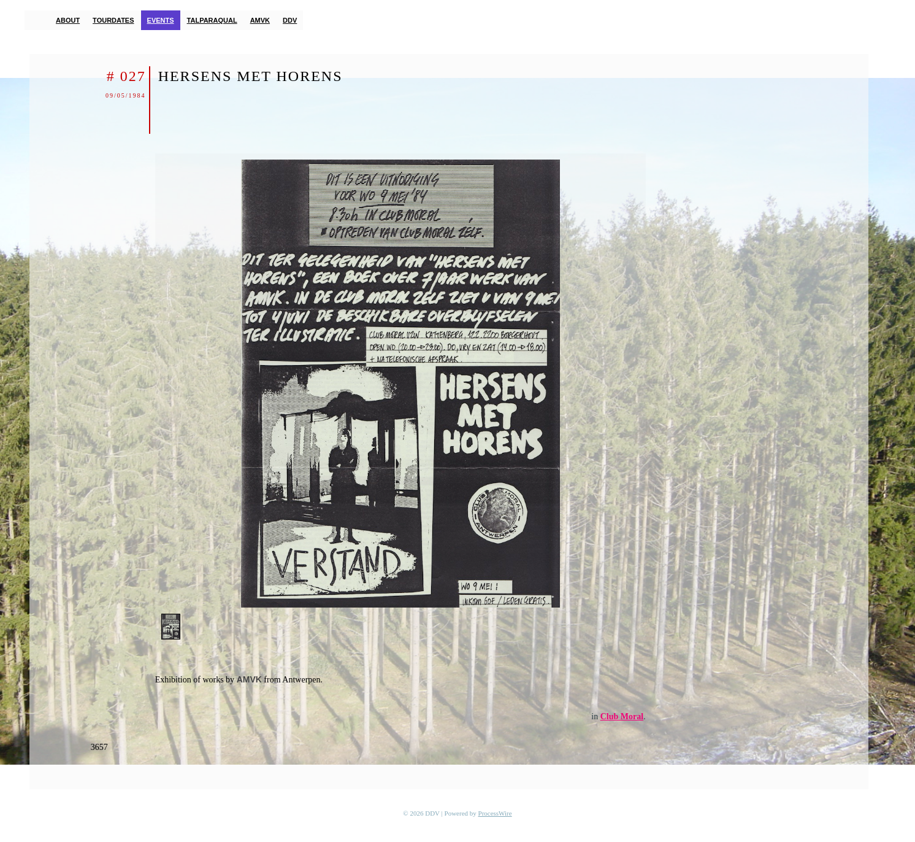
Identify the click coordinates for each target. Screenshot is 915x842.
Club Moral (621, 716)
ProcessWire (495, 813)
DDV (290, 20)
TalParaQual (212, 20)
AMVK (260, 20)
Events (160, 20)
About (68, 20)
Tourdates (113, 20)
